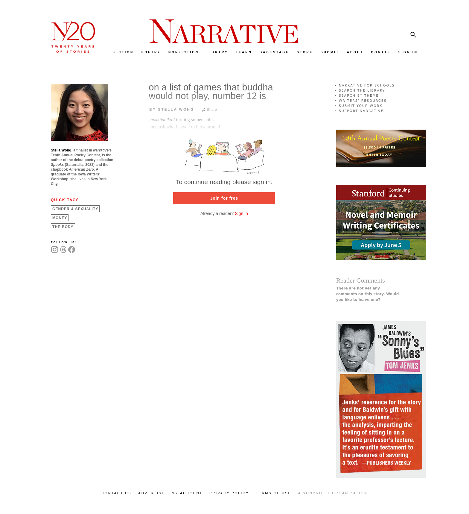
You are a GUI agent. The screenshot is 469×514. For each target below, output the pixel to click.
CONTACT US (116, 493)
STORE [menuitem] (305, 52)
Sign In (241, 213)
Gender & (75, 209)
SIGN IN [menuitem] (408, 52)
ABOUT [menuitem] (355, 52)
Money (59, 218)
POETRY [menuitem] (151, 52)
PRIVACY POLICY (229, 493)
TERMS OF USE (273, 493)
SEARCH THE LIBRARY (362, 91)
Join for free (224, 198)
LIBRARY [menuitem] (217, 52)
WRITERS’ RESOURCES (363, 101)
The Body (63, 227)
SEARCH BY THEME (359, 96)
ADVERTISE (151, 493)
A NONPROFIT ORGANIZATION (333, 493)
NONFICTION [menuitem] (183, 52)
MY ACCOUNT (187, 493)
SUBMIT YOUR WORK (361, 106)
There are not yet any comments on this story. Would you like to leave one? (367, 294)
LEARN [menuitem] (244, 52)
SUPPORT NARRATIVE (361, 111)
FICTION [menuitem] (123, 52)
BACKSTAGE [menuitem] (274, 52)
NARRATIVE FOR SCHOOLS (367, 85)
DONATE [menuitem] (381, 52)
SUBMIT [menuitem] (330, 52)
